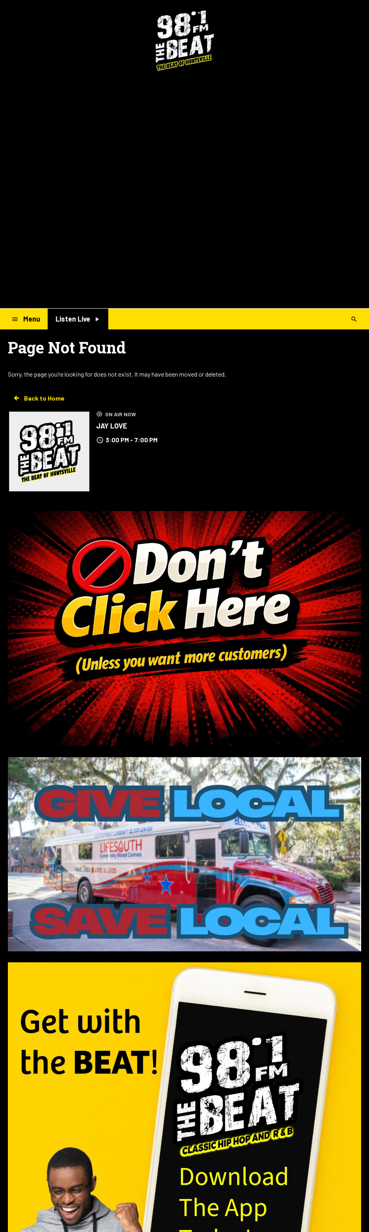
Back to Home (39, 398)
